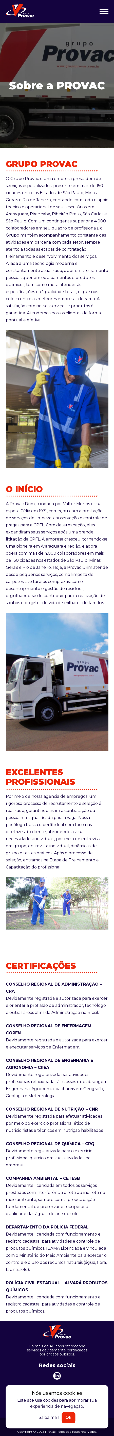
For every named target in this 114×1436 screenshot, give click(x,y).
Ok (68, 1417)
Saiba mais (49, 1417)
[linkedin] (57, 1376)
